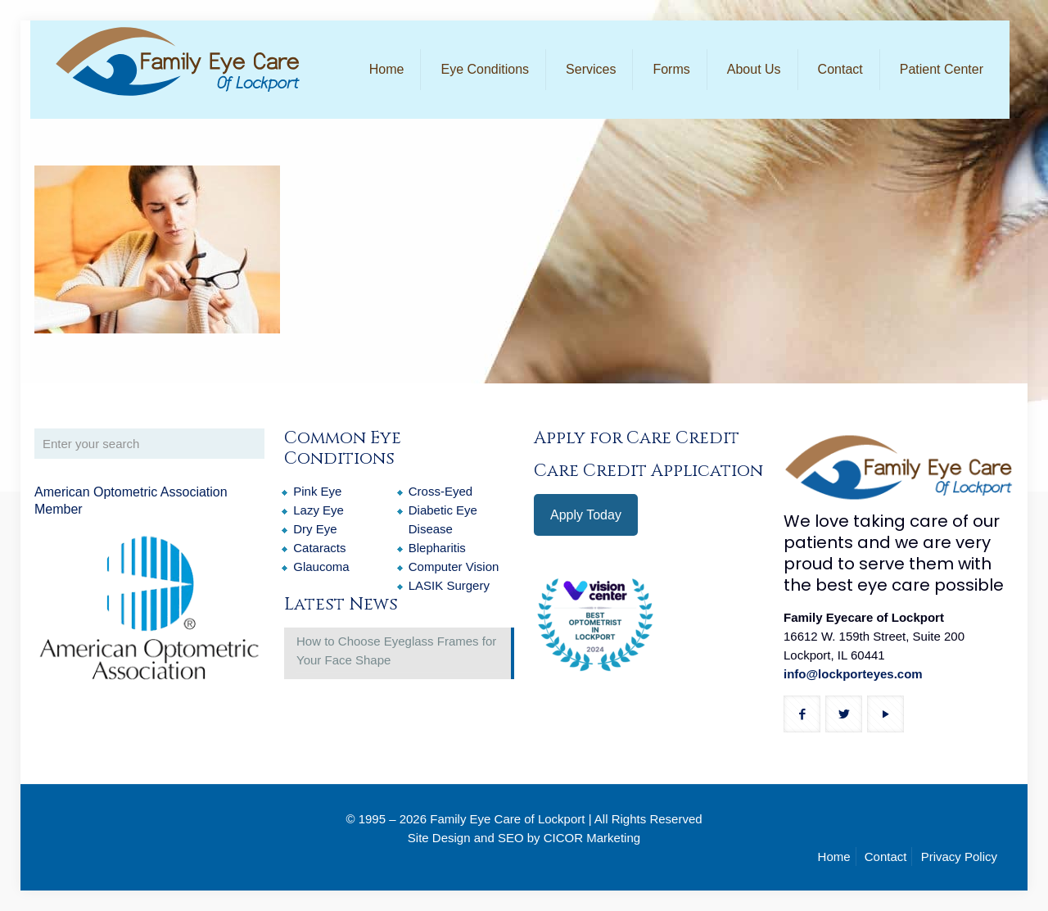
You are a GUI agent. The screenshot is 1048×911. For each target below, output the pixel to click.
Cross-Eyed (440, 491)
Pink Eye (317, 491)
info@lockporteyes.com (853, 674)
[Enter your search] (149, 443)
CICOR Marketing (592, 838)
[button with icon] (802, 714)
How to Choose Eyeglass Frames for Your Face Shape (396, 650)
